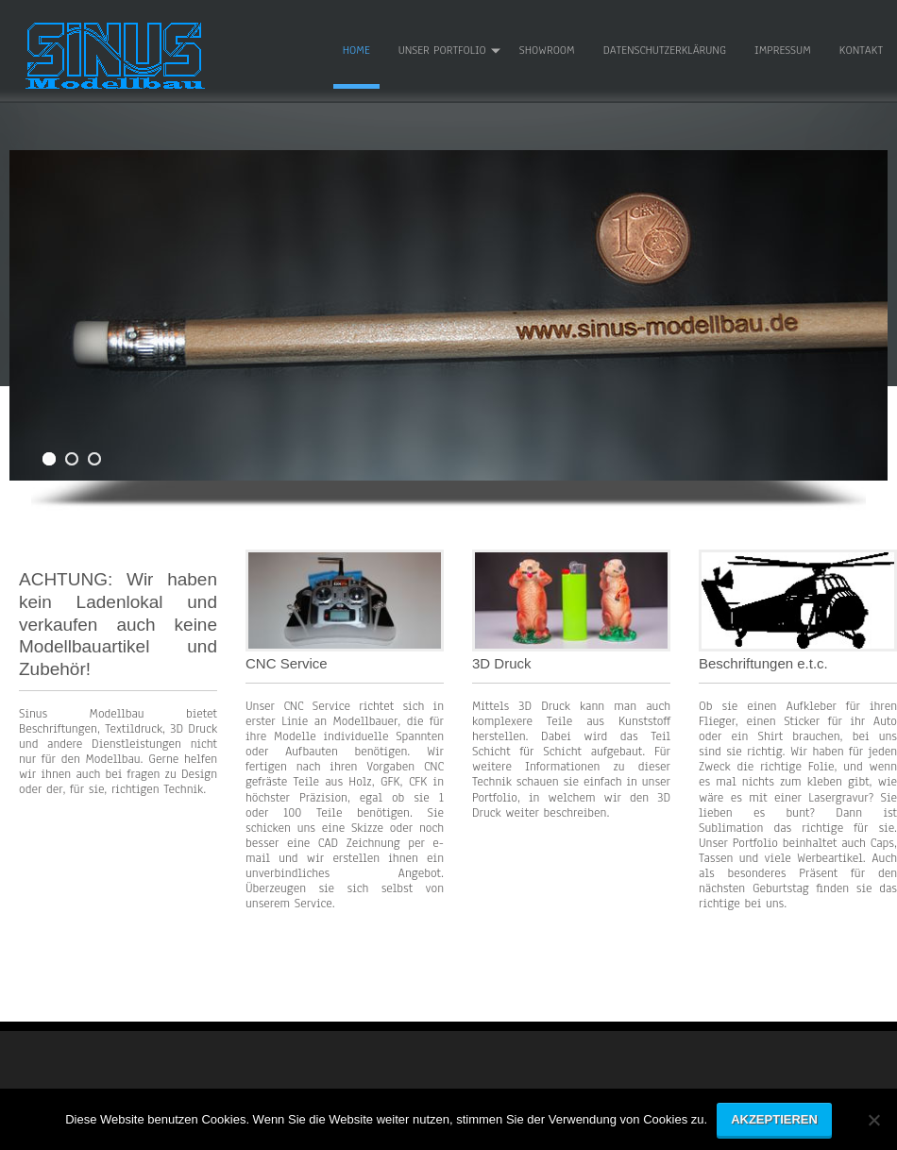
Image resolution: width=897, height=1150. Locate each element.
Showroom (547, 50)
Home (356, 50)
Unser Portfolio (442, 50)
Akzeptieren (774, 1119)
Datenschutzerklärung (664, 50)
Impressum (782, 50)
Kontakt (861, 50)
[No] (873, 1126)
